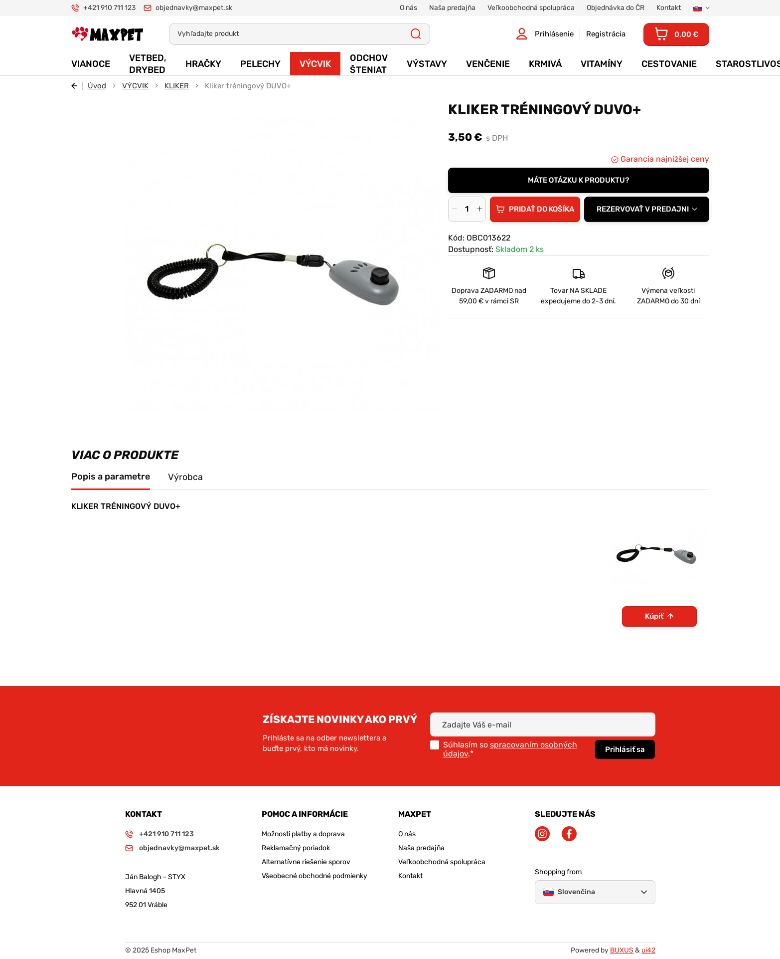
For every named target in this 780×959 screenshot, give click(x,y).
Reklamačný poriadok (296, 848)
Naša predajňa (421, 848)
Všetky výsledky (416, 34)
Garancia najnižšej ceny (664, 159)
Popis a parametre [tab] (110, 476)
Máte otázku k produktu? (578, 180)
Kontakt (410, 876)
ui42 (648, 950)
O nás (407, 834)
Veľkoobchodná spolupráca (441, 862)
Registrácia (605, 34)
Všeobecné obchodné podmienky (314, 876)
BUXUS (621, 950)
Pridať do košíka (541, 209)
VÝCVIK (135, 86)
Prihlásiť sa (625, 749)
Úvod (97, 86)
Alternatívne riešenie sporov (306, 862)
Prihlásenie (554, 34)
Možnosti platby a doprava (303, 834)
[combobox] (646, 209)
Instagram (542, 833)
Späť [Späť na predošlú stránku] (77, 86)
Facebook (569, 833)
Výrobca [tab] (185, 477)
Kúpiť (654, 616)
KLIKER (176, 86)
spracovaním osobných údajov (510, 749)
